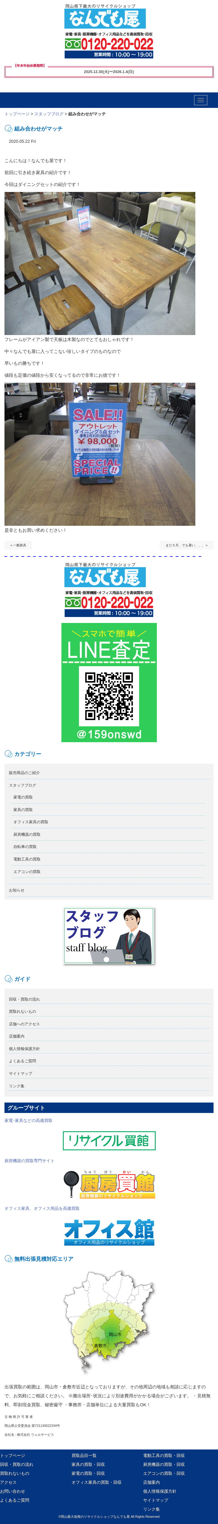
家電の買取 (23, 797)
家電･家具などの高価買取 (80, 1135)
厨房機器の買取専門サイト (80, 1178)
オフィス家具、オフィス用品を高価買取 (80, 1226)
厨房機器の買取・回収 (164, 1464)
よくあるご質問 (22, 1061)
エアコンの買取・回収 (164, 1473)
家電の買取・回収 (88, 1473)
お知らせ (16, 890)
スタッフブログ (49, 113)
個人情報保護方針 (24, 1049)
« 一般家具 (18, 545)
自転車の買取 (25, 846)
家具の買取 (23, 809)
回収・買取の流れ (24, 999)
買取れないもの (22, 1011)
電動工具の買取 (27, 859)
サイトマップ (20, 1073)
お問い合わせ (12, 1491)
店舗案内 (16, 1036)
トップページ (17, 113)
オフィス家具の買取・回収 (97, 1482)
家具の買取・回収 (88, 1464)
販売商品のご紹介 (24, 772)
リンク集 (16, 1086)
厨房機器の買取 (27, 834)
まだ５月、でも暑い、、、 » (187, 545)
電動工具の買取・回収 (164, 1455)
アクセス (8, 1482)
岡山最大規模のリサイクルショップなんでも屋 (95, 1516)
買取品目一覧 (84, 1455)
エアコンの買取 (27, 871)
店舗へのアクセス (24, 1024)
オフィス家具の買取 (30, 822)
